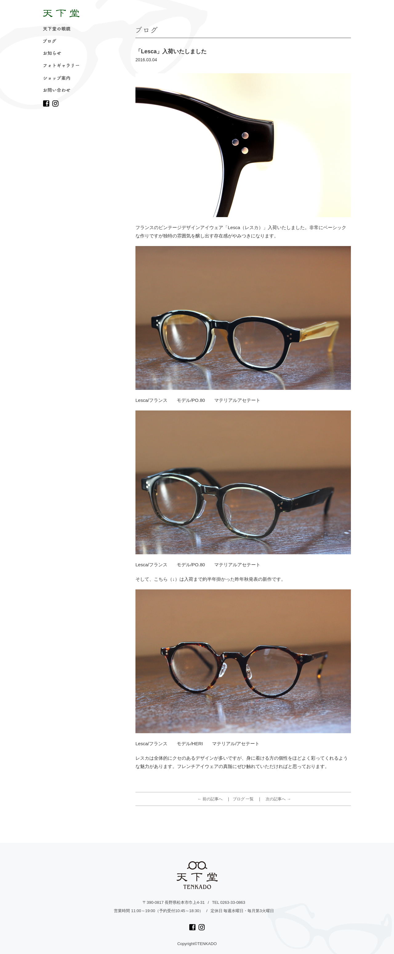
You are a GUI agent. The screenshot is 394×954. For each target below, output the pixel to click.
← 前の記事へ (210, 799)
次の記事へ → (278, 799)
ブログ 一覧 (243, 799)
